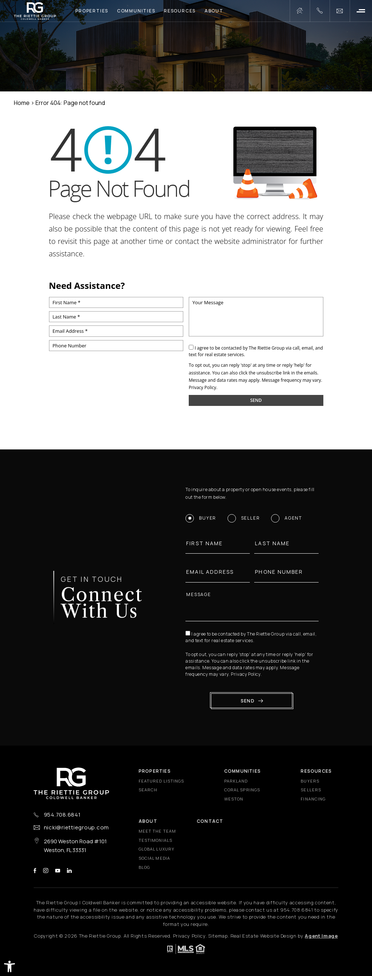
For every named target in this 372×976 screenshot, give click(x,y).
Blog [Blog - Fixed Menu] (144, 867)
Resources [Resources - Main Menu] (180, 11)
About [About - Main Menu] (213, 11)
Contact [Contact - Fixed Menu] (210, 821)
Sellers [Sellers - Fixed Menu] (311, 789)
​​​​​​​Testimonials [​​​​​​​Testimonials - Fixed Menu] (155, 840)
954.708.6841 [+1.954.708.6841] (62, 814)
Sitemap (218, 935)
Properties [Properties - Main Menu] (91, 11)
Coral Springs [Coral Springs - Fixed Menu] (242, 789)
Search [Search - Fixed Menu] (148, 789)
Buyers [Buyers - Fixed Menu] (310, 781)
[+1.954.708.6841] (320, 11)
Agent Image (321, 935)
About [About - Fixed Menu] (148, 821)
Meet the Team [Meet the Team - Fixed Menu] (157, 831)
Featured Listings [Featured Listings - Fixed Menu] (161, 781)
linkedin (69, 870)
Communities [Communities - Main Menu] (136, 11)
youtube (57, 870)
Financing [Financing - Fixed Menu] (313, 799)
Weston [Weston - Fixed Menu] (234, 799)
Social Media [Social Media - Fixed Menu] (154, 858)
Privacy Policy (202, 387)
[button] (9, 966)
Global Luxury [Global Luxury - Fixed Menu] (156, 849)
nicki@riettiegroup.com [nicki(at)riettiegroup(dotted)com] (76, 827)
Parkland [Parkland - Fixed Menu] (236, 781)
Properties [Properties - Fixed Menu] (155, 771)
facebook (35, 870)
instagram (45, 870)
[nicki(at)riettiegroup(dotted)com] (340, 11)
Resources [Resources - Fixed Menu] (316, 771)
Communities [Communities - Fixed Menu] (242, 771)
